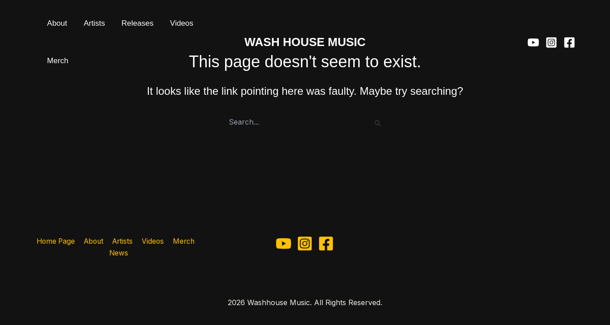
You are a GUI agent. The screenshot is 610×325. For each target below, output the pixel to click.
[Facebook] (569, 27)
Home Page (57, 241)
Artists (82, 27)
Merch (186, 27)
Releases (119, 27)
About (53, 27)
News (119, 253)
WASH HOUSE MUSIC (305, 26)
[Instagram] (551, 27)
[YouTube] (533, 27)
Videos (155, 27)
